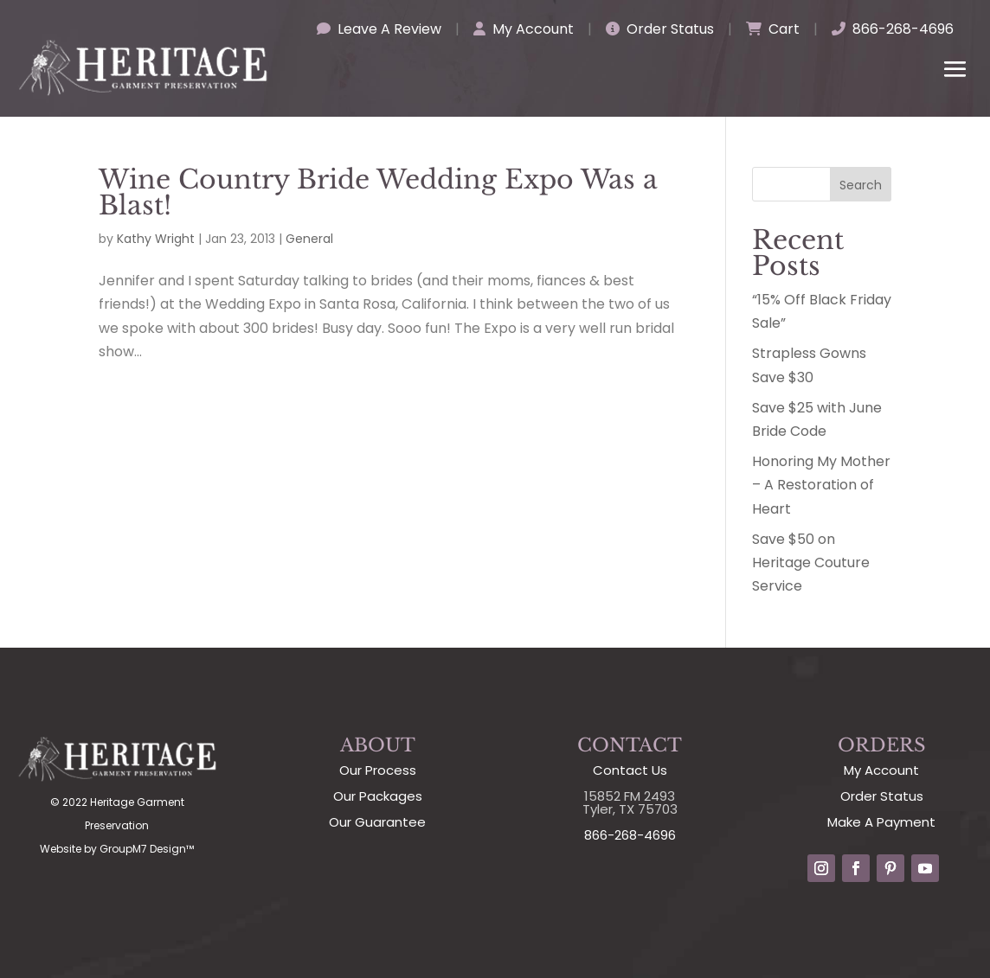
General (309, 238)
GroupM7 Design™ (147, 848)
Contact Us (630, 770)
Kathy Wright (156, 238)
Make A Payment (881, 822)
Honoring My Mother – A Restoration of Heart (821, 484)
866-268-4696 (893, 29)
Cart (773, 29)
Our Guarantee (377, 822)
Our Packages (377, 796)
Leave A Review (379, 29)
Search (860, 185)
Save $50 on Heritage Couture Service (811, 562)
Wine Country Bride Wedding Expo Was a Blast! (378, 192)
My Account (523, 29)
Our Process (377, 770)
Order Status (660, 29)
